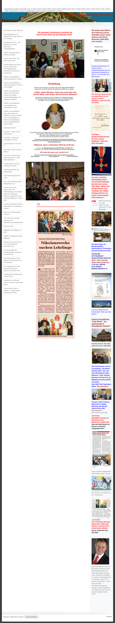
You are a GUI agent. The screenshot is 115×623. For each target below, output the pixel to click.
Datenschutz (14, 617)
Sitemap (21, 617)
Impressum (6, 617)
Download (102, 209)
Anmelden (109, 616)
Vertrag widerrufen (31, 617)
